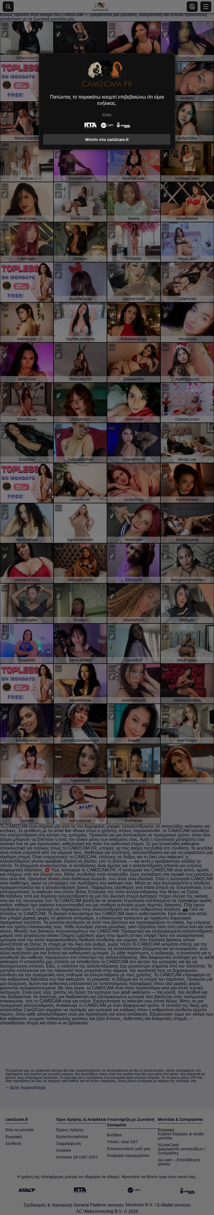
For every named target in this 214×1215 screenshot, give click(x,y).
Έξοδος (107, 114)
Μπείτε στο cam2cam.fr (107, 139)
